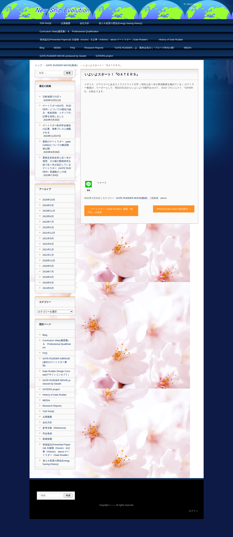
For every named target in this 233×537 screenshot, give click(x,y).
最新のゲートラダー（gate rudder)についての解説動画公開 (57, 145)
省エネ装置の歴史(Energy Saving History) (120, 23)
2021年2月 (48, 249)
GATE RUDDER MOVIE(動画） (132, 198)
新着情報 (47, 439)
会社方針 (84, 23)
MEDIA (187, 47)
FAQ (72, 47)
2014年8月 (48, 288)
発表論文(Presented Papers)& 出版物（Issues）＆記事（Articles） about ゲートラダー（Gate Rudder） (94, 39)
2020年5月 (48, 266)
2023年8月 (48, 216)
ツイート (102, 182)
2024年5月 (48, 205)
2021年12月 (49, 232)
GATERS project (104, 56)
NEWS (57, 47)
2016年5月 (48, 282)
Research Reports (94, 47)
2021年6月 (48, 244)
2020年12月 (49, 260)
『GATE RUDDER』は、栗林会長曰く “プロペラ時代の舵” (143, 47)
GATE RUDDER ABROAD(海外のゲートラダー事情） (56, 362)
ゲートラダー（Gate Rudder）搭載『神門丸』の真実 (110, 211)
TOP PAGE (45, 23)
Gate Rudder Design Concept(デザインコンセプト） (56, 373)
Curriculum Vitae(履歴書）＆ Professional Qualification (69, 31)
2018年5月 (48, 277)
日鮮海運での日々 (52, 96)
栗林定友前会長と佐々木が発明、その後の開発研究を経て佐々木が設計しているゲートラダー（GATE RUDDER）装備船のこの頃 (57, 164)
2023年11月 (49, 210)
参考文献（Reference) (54, 428)
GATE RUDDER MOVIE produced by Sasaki (63, 56)
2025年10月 (49, 199)
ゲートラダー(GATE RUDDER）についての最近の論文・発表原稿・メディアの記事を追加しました (57, 111)
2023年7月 (48, 221)
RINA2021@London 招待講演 (173, 209)
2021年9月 (48, 238)
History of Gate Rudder (171, 39)
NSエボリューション (50, 16)
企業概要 (65, 23)
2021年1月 (48, 255)
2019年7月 (48, 271)
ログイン (193, 510)
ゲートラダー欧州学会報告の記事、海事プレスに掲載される (57, 129)
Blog (42, 47)
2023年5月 (48, 227)
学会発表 (47, 433)
